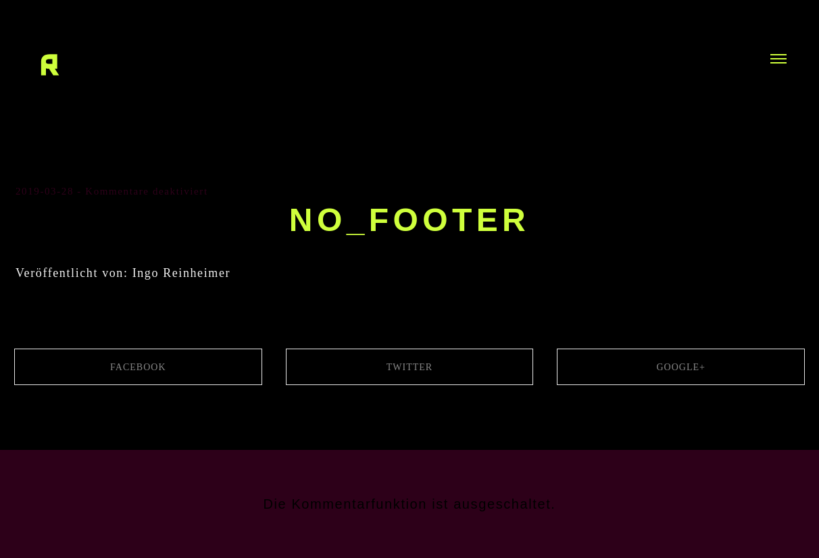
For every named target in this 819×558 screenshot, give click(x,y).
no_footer (409, 220)
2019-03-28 (45, 191)
